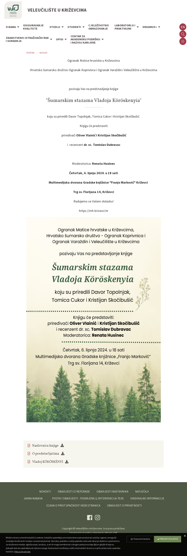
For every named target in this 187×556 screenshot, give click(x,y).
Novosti (43, 53)
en (183, 27)
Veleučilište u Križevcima (89, 528)
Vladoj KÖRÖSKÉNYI (47, 462)
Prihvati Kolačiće (167, 538)
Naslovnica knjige (45, 446)
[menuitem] (11, 27)
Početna (30, 53)
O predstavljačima (45, 454)
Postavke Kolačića (140, 538)
